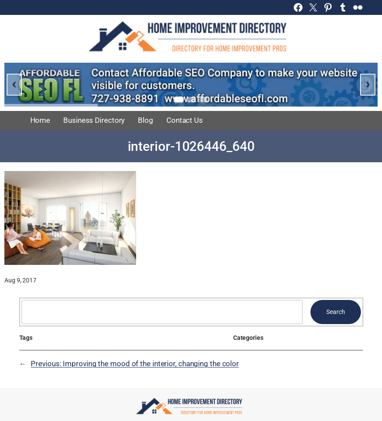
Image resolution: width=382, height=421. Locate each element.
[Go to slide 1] (178, 99)
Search (335, 311)
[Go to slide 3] (203, 99)
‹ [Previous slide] (14, 83)
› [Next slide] (367, 83)
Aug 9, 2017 (20, 280)
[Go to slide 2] (191, 99)
